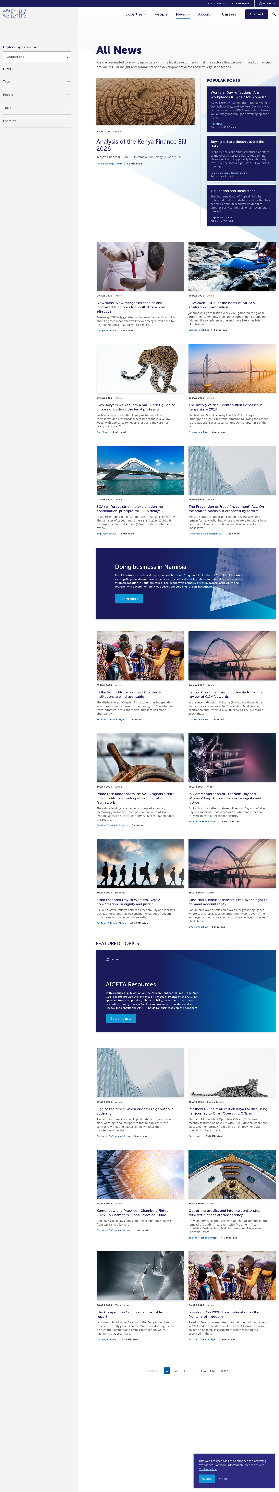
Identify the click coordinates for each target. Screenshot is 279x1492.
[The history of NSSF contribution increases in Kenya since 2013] (232, 388)
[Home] (14, 14)
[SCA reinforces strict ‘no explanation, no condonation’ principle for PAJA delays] (140, 490)
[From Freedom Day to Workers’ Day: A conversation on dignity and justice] (140, 883)
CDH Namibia (240, 3)
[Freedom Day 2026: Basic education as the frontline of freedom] (232, 1296)
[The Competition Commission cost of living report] (140, 1296)
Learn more (129, 599)
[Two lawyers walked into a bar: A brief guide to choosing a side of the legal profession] (140, 388)
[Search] (274, 14)
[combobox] (37, 56)
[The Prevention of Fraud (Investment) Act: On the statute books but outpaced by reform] (232, 490)
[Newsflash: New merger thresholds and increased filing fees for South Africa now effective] (140, 287)
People (161, 14)
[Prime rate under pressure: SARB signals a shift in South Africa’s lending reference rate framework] (140, 779)
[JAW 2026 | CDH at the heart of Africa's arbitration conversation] (232, 287)
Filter (7, 69)
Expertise (133, 14)
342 (212, 1370)
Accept (207, 1478)
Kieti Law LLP (217, 3)
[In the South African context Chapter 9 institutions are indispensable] (140, 676)
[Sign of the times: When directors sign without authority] (140, 1092)
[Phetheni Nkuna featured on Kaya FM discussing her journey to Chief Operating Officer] (232, 1092)
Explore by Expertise (20, 47)
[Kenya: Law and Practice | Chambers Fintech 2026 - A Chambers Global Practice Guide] (140, 1194)
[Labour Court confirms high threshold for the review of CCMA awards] (232, 676)
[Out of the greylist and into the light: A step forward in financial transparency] (232, 1194)
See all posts (120, 1018)
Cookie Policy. (208, 1469)
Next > (224, 1370)
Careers (229, 14)
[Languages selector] (267, 3)
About (204, 14)
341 (203, 1370)
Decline (223, 1479)
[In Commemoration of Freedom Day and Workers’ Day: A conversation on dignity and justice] (232, 779)
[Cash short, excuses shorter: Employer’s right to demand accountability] (232, 883)
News (181, 14)
